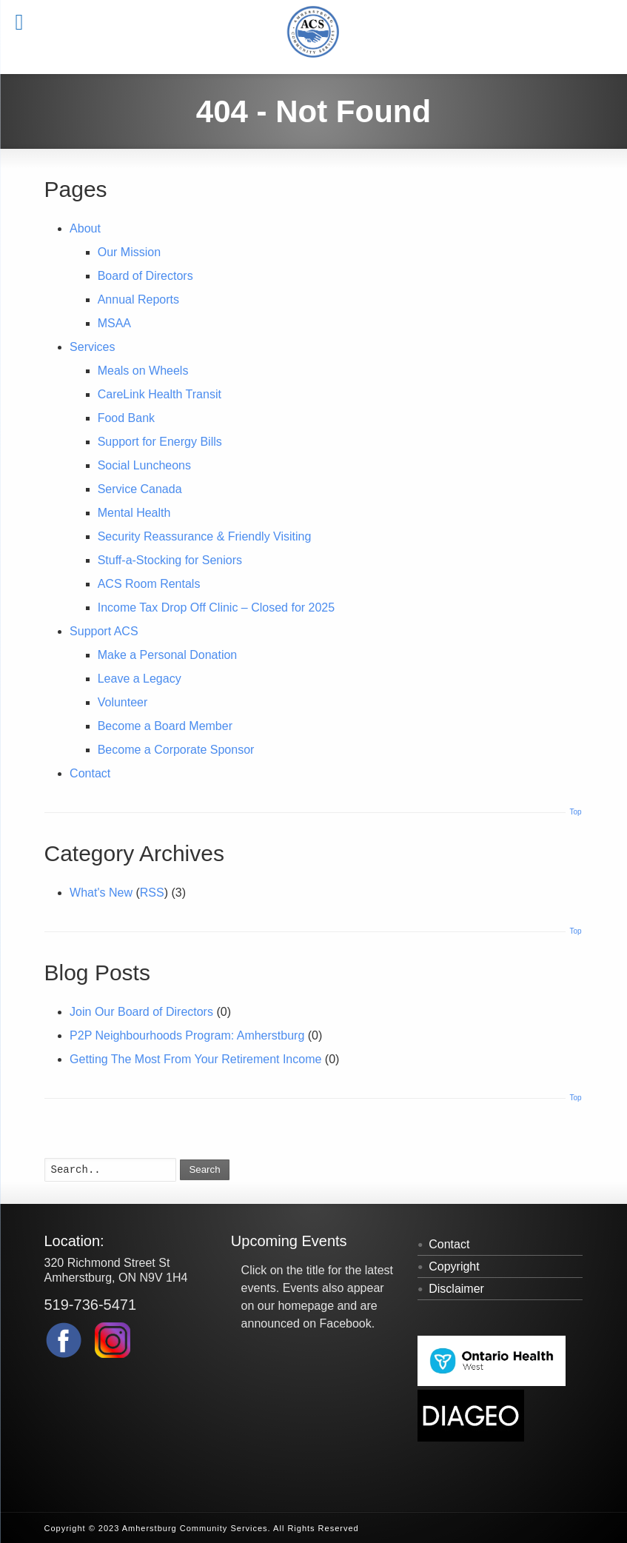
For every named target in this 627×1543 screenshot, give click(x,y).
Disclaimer (456, 1288)
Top (575, 812)
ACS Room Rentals (149, 584)
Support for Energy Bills (160, 441)
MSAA (114, 323)
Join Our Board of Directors (141, 1011)
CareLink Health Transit (159, 394)
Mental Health (134, 512)
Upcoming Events (289, 1241)
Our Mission (129, 252)
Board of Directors (145, 276)
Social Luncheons (144, 465)
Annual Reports (138, 299)
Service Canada (140, 489)
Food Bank (126, 418)
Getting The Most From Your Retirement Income (195, 1059)
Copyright (454, 1266)
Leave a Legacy (139, 678)
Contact (90, 773)
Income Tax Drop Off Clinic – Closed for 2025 (216, 607)
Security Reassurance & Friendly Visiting (205, 536)
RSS (152, 892)
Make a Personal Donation (168, 655)
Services (92, 347)
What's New (101, 892)
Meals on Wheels (143, 370)
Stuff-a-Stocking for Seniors (170, 560)
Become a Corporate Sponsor (176, 749)
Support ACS (104, 631)
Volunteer (123, 702)
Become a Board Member (165, 726)
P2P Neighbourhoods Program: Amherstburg (187, 1035)
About (85, 228)
